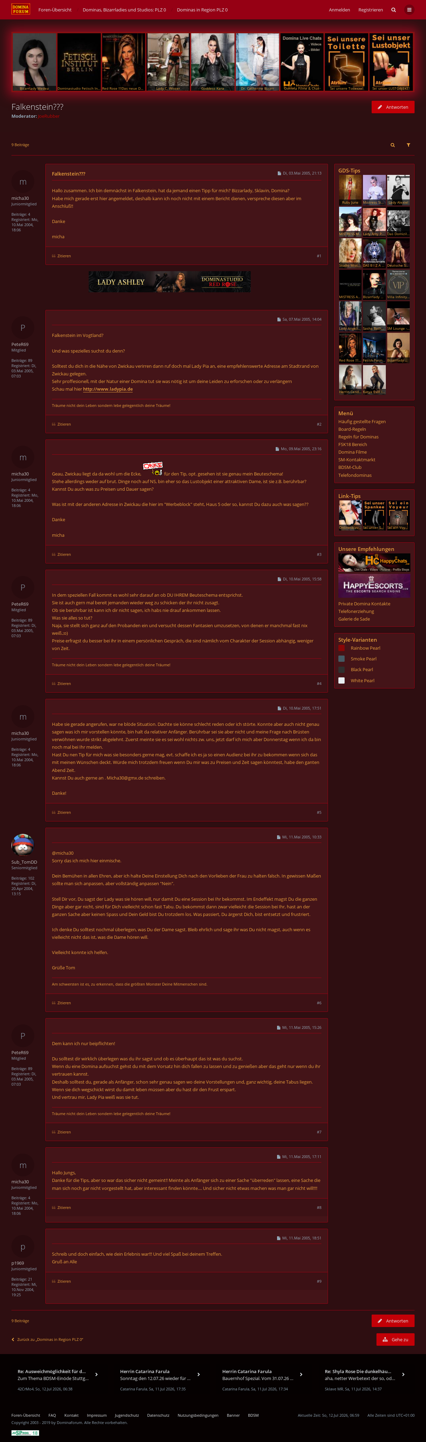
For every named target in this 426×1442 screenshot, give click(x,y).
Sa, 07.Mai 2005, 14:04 (299, 319)
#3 (319, 554)
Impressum (97, 1415)
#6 (319, 1002)
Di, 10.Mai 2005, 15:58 (299, 578)
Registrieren (370, 10)
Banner (233, 1415)
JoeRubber (49, 116)
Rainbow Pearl (365, 648)
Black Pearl (362, 669)
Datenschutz (158, 1415)
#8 (319, 1207)
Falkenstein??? (37, 106)
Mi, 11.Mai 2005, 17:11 (298, 1156)
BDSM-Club (350, 467)
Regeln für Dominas (358, 437)
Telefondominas (355, 475)
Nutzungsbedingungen (198, 1415)
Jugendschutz (127, 1415)
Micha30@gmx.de (125, 778)
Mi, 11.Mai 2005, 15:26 (298, 1027)
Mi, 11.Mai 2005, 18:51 (298, 1237)
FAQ (52, 1415)
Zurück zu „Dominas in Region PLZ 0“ (47, 1339)
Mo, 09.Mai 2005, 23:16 (298, 448)
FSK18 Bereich (352, 444)
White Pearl (362, 680)
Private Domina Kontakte (364, 603)
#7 (319, 1131)
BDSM (253, 1415)
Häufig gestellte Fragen (362, 421)
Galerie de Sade (354, 619)
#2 (319, 424)
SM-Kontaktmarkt (356, 459)
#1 (319, 255)
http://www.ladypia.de (108, 389)
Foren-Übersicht (25, 1415)
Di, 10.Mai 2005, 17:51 (299, 708)
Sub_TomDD (24, 862)
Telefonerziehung (356, 611)
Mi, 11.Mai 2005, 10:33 (298, 836)
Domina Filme (352, 452)
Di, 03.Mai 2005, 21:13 (299, 173)
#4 (319, 683)
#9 (319, 1281)
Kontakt (71, 1415)
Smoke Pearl (363, 659)
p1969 (17, 1263)
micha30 (20, 198)
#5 (319, 812)
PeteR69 (19, 344)
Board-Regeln (352, 429)
